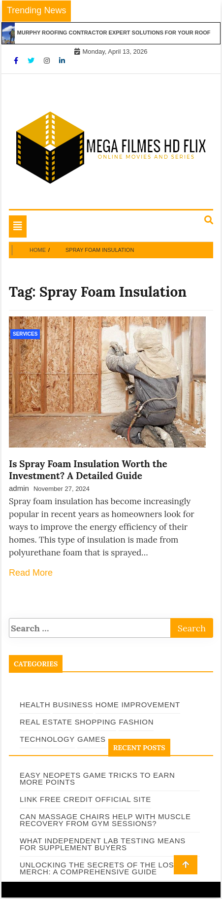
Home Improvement (137, 704)
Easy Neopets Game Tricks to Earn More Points (97, 778)
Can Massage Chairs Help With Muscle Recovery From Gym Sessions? (105, 820)
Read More (31, 573)
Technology (47, 739)
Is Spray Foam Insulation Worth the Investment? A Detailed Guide (88, 470)
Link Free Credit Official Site (85, 799)
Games (91, 739)
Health (35, 704)
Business (73, 704)
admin (19, 488)
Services (25, 334)
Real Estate (46, 722)
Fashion (136, 722)
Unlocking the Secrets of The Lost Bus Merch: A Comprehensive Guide (108, 868)
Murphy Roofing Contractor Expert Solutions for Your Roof (117, 32)
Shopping (96, 722)
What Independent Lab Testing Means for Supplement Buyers (103, 844)
